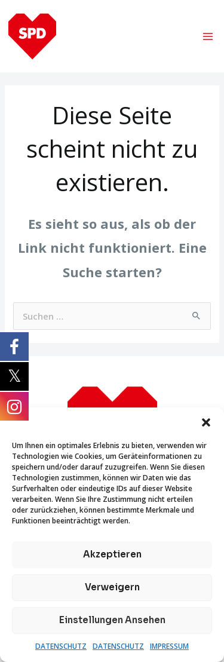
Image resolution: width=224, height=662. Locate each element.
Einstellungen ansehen (112, 620)
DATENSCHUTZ (61, 646)
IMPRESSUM (169, 646)
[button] (206, 422)
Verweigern (112, 587)
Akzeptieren (112, 554)
